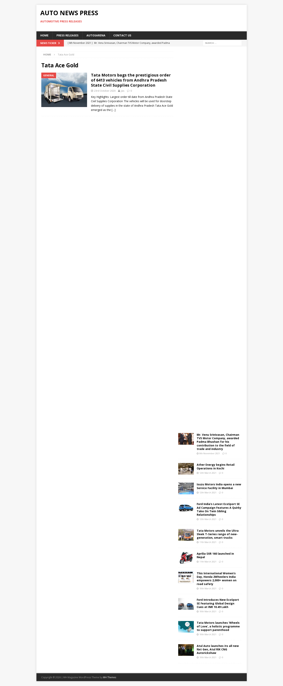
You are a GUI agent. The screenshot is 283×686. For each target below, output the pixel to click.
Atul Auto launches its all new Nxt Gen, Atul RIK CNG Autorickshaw (218, 649)
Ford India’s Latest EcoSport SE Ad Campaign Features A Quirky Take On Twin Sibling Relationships (219, 509)
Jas (122, 90)
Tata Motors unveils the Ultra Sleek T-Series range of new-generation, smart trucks (218, 534)
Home (44, 35)
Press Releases (67, 35)
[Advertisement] (179, 17)
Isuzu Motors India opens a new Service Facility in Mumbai (219, 486)
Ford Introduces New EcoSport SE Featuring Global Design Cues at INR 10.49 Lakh (218, 603)
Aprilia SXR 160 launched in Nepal (215, 555)
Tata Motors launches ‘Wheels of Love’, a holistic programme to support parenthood (218, 626)
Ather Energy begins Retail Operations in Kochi (216, 466)
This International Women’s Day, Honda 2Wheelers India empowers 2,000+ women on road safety (216, 578)
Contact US (122, 35)
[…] (113, 110)
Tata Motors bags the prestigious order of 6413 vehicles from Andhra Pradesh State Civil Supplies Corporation (131, 80)
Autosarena (95, 35)
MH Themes (109, 677)
